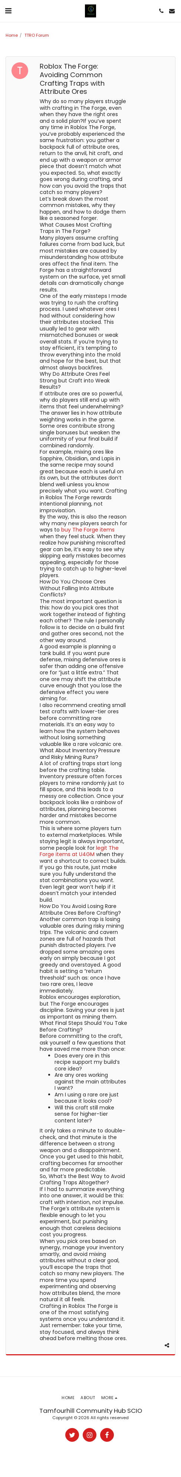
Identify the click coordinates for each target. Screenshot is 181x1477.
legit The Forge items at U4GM (79, 851)
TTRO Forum (36, 35)
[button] (8, 11)
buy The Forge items (88, 529)
